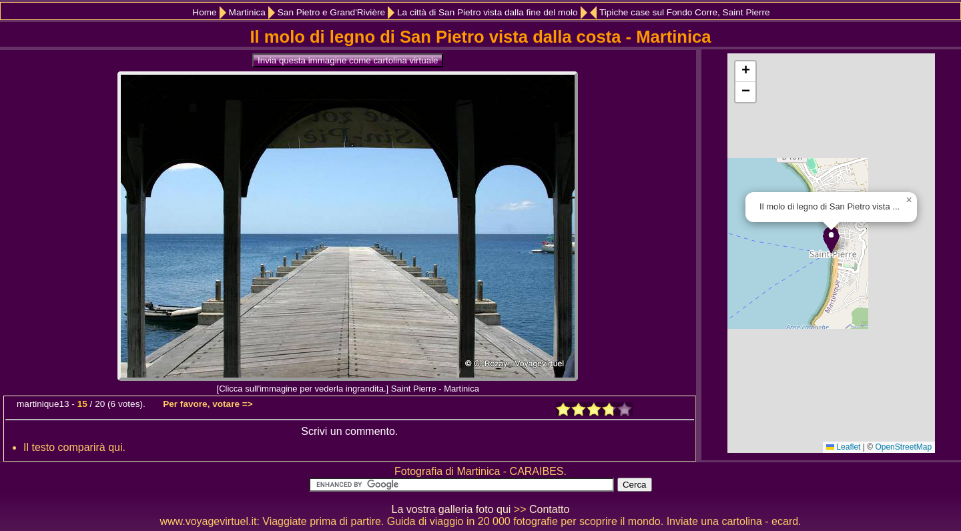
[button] (831, 239)
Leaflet (843, 447)
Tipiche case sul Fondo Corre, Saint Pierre (684, 12)
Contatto (549, 509)
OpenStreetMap (903, 447)
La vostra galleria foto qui (451, 509)
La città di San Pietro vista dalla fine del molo (487, 12)
